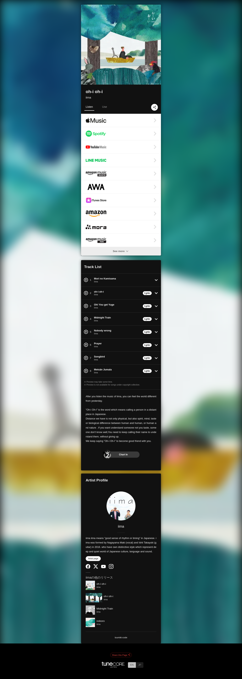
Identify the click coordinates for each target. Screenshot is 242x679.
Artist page (93, 558)
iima (88, 97)
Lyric (147, 293)
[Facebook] (88, 567)
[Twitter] (95, 567)
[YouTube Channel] (103, 567)
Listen (89, 106)
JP (139, 664)
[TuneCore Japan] (113, 666)
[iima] (121, 505)
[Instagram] (111, 567)
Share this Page (121, 655)
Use (104, 106)
